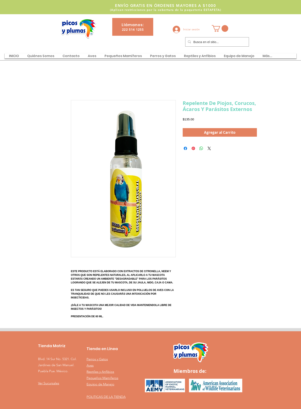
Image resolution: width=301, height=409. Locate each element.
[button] (220, 28)
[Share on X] (209, 148)
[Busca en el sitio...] (216, 41)
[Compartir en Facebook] (185, 148)
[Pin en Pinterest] (193, 148)
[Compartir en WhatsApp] (201, 148)
